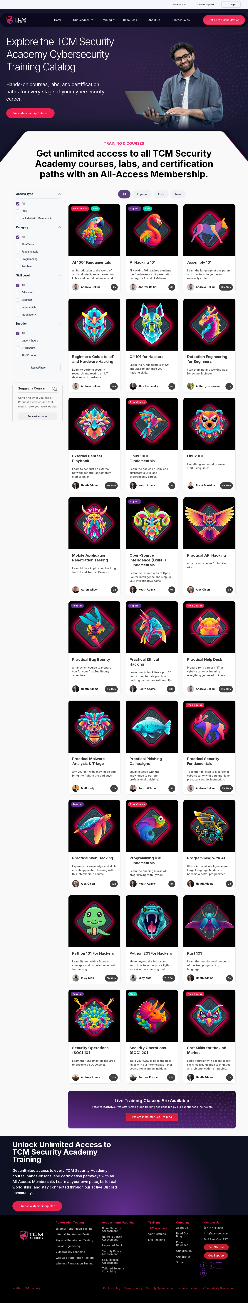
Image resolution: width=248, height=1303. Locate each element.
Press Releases (182, 1243)
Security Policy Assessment (111, 1253)
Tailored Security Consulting (113, 1270)
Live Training (156, 1239)
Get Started (216, 1247)
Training (106, 19)
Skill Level (23, 275)
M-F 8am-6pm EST (216, 1239)
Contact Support (205, 4)
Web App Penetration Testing (75, 1257)
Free (21, 211)
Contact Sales (179, 4)
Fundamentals (27, 251)
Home (58, 19)
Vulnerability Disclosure (218, 1288)
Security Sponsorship (160, 1288)
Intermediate (26, 307)
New (178, 194)
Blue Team (25, 244)
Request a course (37, 416)
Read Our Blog (182, 1235)
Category (22, 227)
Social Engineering (68, 1246)
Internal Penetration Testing (74, 1234)
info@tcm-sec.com (216, 1233)
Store (179, 1262)
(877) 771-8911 (213, 1227)
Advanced (24, 292)
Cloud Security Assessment (111, 1229)
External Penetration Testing (74, 1228)
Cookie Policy (112, 1288)
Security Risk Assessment (110, 1261)
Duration (21, 323)
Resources (130, 19)
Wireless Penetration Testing (74, 1263)
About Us (154, 19)
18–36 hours (26, 355)
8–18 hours (25, 348)
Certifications (157, 1233)
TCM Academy (157, 1228)
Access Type (24, 194)
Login (232, 4)
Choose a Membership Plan (37, 1206)
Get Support (216, 1255)
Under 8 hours (27, 340)
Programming (27, 259)
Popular (142, 194)
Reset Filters (38, 367)
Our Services (81, 19)
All (20, 203)
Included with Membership (34, 218)
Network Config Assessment (112, 1238)
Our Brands (183, 1256)
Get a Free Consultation (224, 19)
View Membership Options (30, 113)
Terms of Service (188, 1288)
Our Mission (184, 1250)
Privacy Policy (133, 1288)
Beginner (24, 300)
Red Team (24, 266)
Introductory (26, 314)
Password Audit (112, 1245)
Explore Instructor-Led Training (152, 1116)
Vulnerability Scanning (70, 1251)
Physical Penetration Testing (74, 1240)
